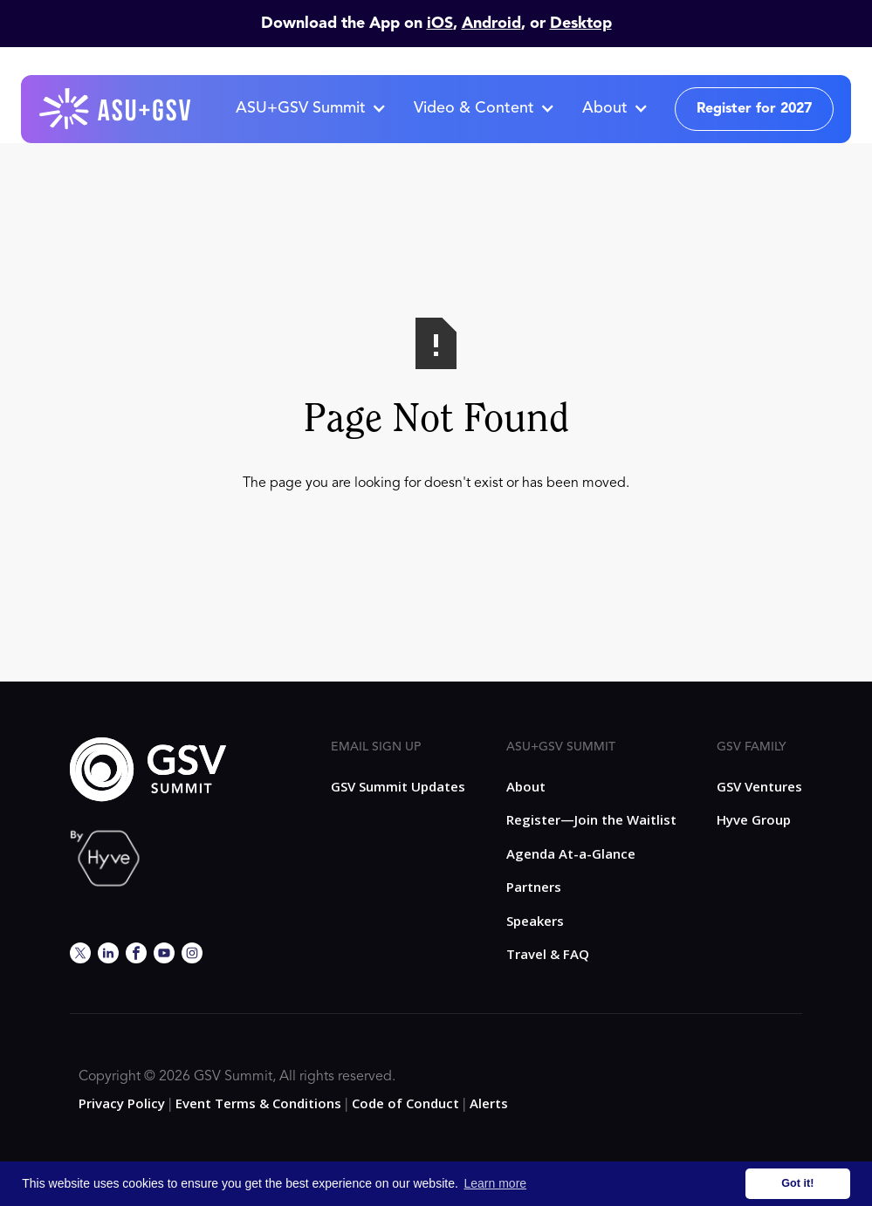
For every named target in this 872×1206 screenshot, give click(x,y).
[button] (310, 109)
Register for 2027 (754, 109)
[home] (116, 109)
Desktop (581, 23)
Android (491, 23)
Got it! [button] (797, 1183)
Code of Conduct (405, 1103)
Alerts (489, 1103)
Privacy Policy (122, 1103)
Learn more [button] (495, 1183)
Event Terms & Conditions (258, 1103)
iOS (440, 23)
